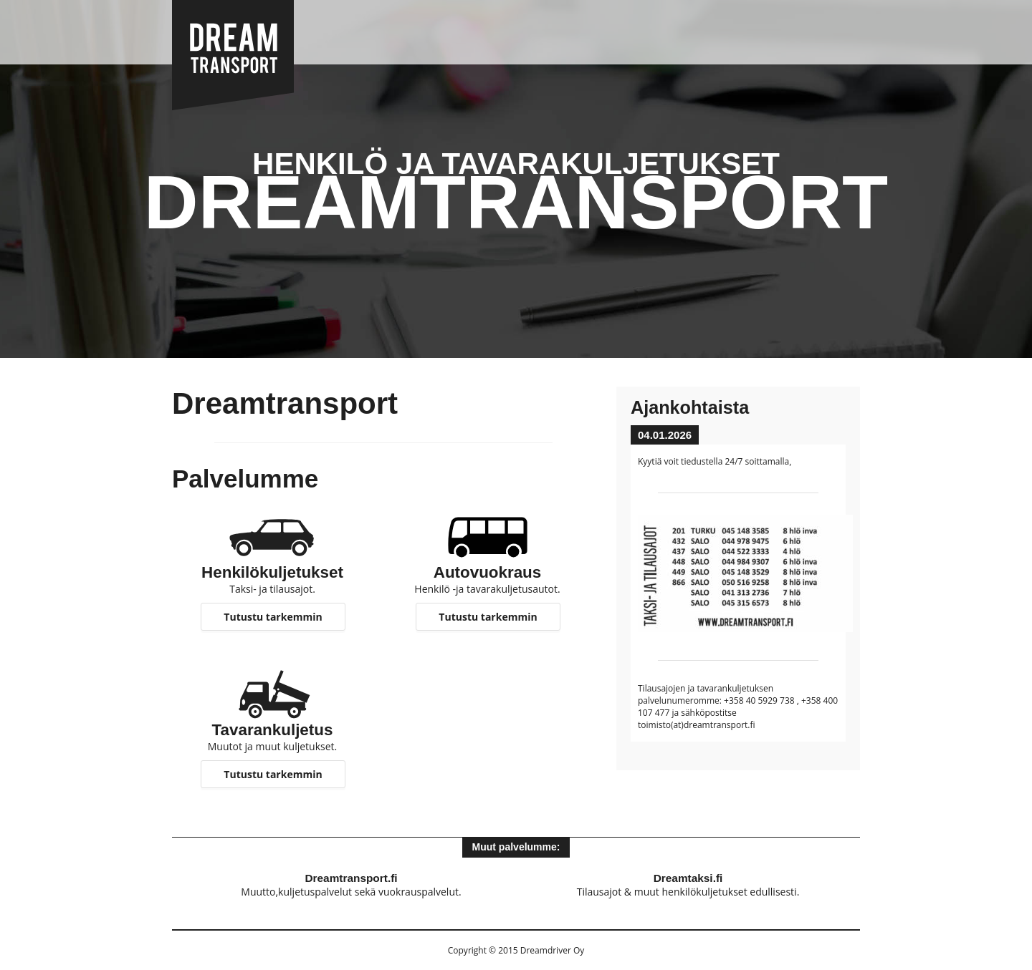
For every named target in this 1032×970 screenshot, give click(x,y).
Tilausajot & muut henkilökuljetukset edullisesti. (688, 885)
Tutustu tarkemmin (273, 617)
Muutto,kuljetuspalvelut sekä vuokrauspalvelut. (351, 885)
